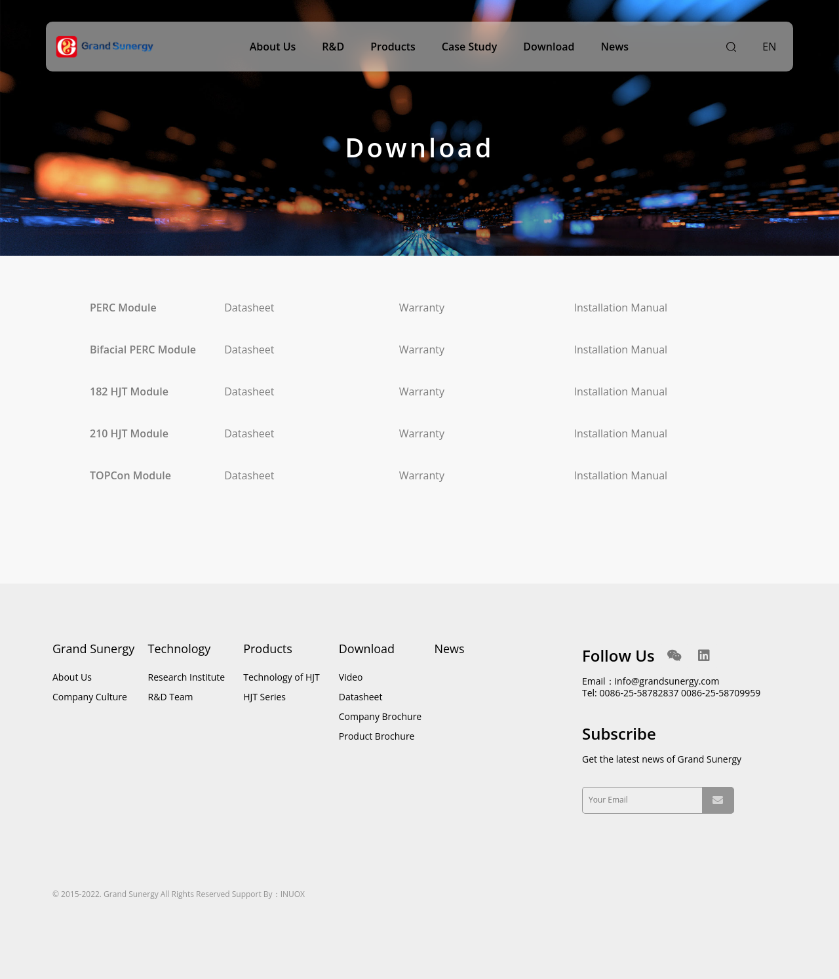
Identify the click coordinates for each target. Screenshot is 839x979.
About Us (273, 46)
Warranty (421, 307)
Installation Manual (621, 307)
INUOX (293, 894)
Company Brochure (380, 716)
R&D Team (170, 696)
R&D (333, 46)
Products (393, 46)
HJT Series (264, 696)
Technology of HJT (281, 677)
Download (548, 46)
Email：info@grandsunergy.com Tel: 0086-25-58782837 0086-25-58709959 (671, 687)
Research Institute (186, 677)
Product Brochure (377, 736)
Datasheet (249, 307)
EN (769, 46)
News (614, 46)
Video (351, 677)
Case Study (469, 46)
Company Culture (89, 696)
